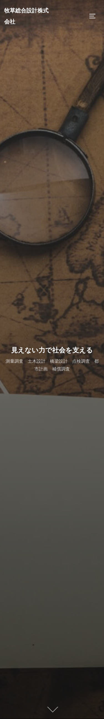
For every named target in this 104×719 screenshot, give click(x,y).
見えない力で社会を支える (52, 350)
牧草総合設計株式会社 (26, 16)
